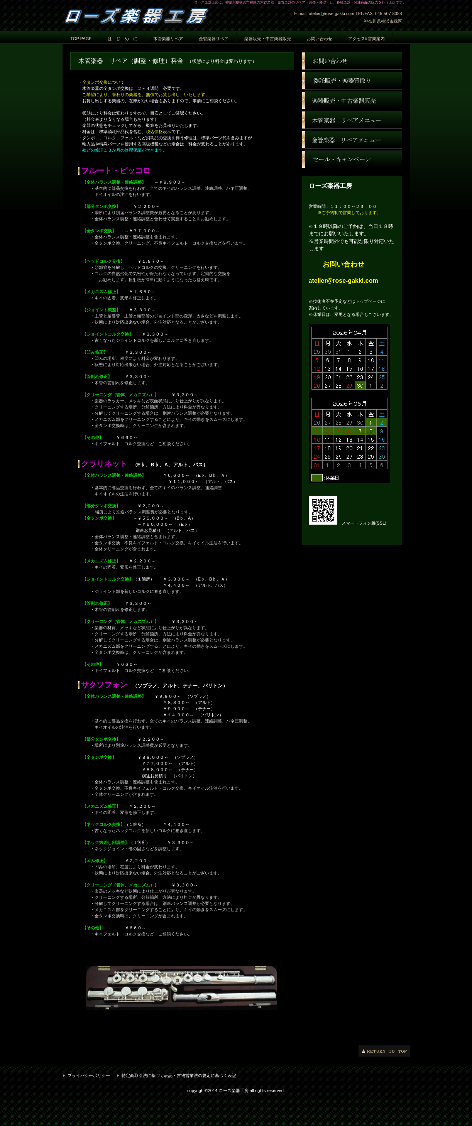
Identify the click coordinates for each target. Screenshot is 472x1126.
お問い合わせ (352, 61)
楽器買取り (352, 80)
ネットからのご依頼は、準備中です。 (182, 995)
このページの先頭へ (384, 1051)
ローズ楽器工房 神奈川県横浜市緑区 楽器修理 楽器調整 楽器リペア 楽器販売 (140, 14)
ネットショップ (352, 100)
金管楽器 (352, 140)
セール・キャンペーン (352, 159)
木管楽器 (352, 120)
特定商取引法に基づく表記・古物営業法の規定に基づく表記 (179, 1075)
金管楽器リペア (213, 38)
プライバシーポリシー (89, 1075)
